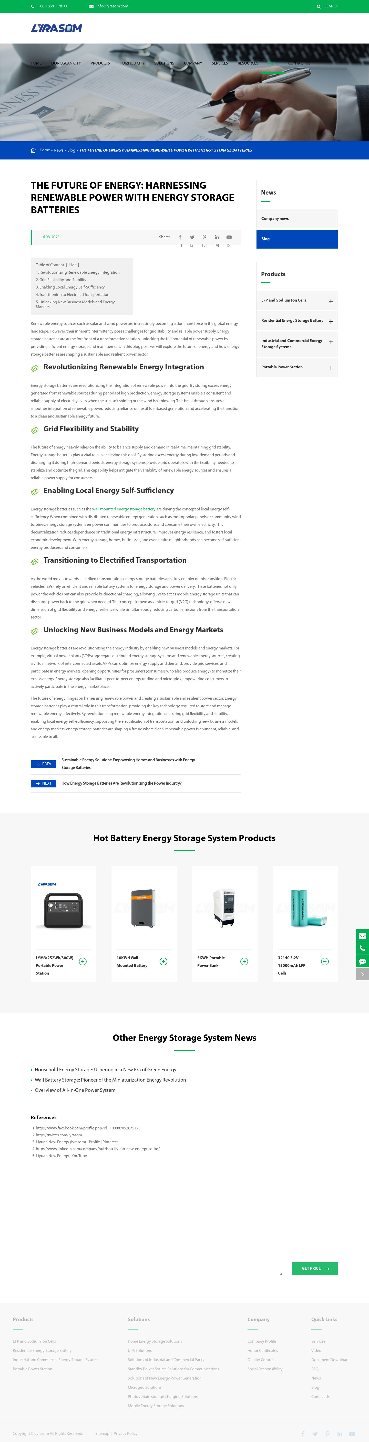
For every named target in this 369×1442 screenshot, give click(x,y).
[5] (229, 245)
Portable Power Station (298, 368)
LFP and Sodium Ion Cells (298, 301)
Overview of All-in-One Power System (75, 1090)
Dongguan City (66, 67)
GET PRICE (315, 1272)
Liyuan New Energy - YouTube (61, 1156)
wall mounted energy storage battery (124, 509)
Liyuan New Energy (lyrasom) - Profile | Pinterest (77, 1142)
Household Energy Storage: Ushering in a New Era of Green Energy (105, 1070)
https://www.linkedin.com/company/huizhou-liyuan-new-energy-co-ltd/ (98, 1149)
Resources (248, 67)
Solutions (164, 67)
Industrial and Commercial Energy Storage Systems (298, 343)
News (273, 67)
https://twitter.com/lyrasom (59, 1135)
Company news (275, 219)
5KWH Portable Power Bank (211, 962)
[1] (180, 245)
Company (193, 67)
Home (36, 67)
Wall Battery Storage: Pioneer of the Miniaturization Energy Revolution (110, 1080)
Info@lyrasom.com (108, 6)
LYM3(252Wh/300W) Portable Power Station (53, 966)
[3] (204, 245)
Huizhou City (132, 67)
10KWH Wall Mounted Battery (132, 962)
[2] (192, 245)
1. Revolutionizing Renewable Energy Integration (78, 273)
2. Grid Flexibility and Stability (61, 280)
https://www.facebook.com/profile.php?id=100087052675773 (88, 1128)
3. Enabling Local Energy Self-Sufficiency (70, 287)
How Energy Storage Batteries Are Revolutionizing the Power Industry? (121, 784)
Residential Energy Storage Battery (298, 321)
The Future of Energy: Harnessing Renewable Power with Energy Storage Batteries (165, 150)
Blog (71, 150)
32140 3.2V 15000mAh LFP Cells (291, 966)
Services (220, 67)
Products (100, 67)
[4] (216, 245)
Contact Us (299, 67)
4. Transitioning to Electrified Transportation (72, 295)
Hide (73, 265)
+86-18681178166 (49, 6)
